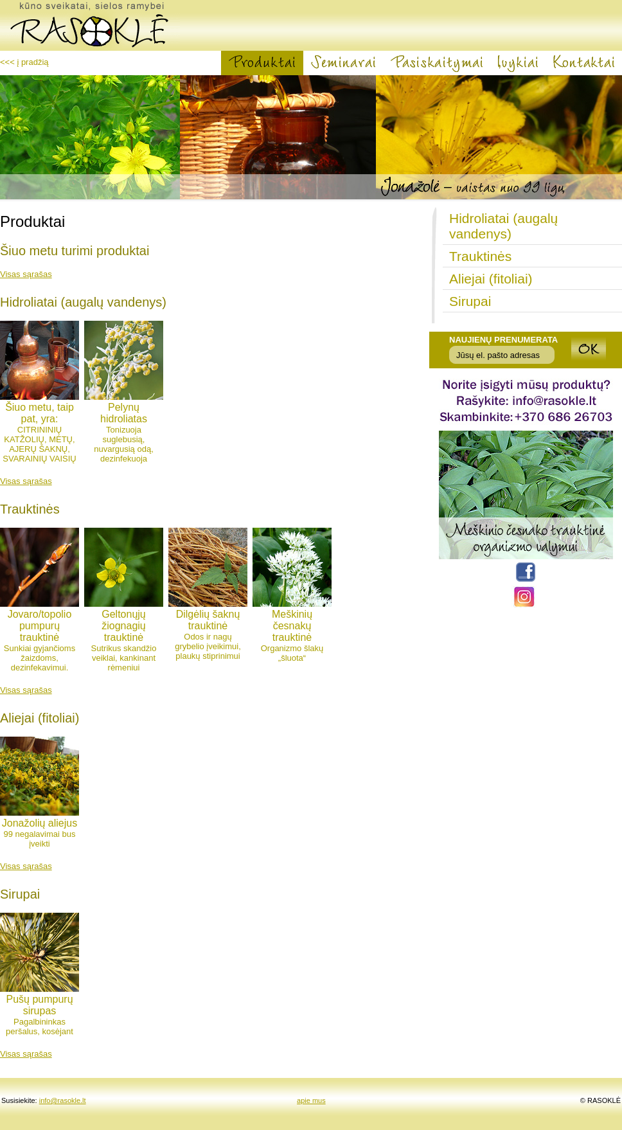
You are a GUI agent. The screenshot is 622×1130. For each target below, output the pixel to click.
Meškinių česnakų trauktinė (292, 626)
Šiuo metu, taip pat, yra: (39, 413)
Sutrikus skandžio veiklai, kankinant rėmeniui (124, 657)
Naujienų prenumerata (503, 340)
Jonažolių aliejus (39, 823)
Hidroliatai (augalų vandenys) (503, 226)
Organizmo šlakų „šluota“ (292, 653)
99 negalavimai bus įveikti (39, 838)
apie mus (311, 1100)
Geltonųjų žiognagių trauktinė (124, 626)
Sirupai (470, 301)
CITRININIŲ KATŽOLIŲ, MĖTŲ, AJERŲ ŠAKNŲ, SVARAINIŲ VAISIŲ (39, 444)
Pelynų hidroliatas (123, 413)
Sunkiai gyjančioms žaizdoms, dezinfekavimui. (39, 657)
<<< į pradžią (24, 62)
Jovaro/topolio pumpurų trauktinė (40, 626)
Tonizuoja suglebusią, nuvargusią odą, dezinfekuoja (124, 444)
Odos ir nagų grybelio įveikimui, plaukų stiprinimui (208, 646)
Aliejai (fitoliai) (491, 278)
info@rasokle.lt (62, 1100)
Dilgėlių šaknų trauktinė (208, 620)
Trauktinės (480, 256)
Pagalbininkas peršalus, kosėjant (39, 1026)
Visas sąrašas (26, 274)
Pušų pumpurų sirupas (39, 1005)
